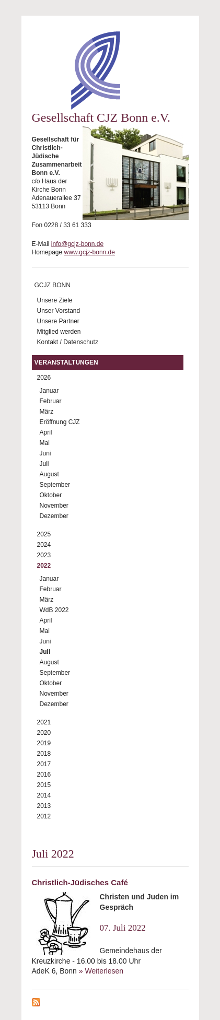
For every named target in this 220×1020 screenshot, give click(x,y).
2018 (44, 753)
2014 (44, 795)
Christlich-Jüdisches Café (80, 882)
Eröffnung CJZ (60, 422)
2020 (44, 732)
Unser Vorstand (58, 310)
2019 (44, 743)
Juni (45, 453)
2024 (44, 544)
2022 (44, 565)
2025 (44, 534)
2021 (44, 722)
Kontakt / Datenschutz (67, 342)
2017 (44, 764)
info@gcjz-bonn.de (77, 244)
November (54, 505)
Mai (45, 443)
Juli (44, 463)
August (49, 474)
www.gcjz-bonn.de (89, 252)
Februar (51, 401)
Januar (49, 390)
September (55, 484)
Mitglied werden (59, 331)
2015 (44, 785)
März (47, 411)
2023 (44, 555)
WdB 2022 (54, 610)
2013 (44, 806)
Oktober (51, 495)
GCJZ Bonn (52, 285)
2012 (44, 816)
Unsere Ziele (55, 300)
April (46, 432)
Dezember (54, 516)
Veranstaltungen (66, 362)
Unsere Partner (58, 321)
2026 (44, 377)
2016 (44, 774)
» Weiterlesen (101, 971)
